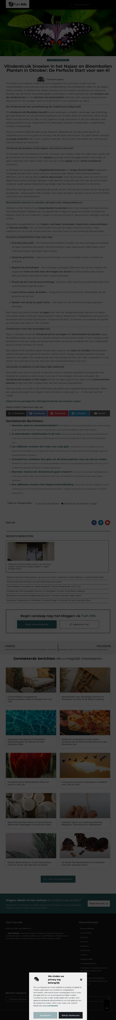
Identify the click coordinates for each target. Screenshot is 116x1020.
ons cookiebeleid (50, 1006)
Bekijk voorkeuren (71, 1015)
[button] (81, 979)
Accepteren (45, 1015)
